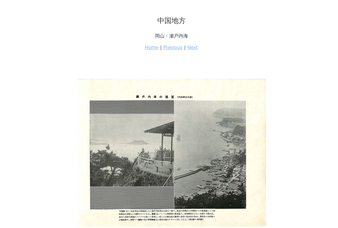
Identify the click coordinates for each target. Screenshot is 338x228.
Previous (172, 47)
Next (192, 47)
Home (151, 47)
